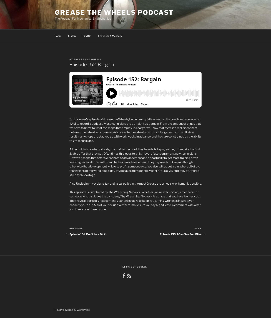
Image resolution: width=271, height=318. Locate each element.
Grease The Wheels (88, 59)
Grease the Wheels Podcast (114, 12)
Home (57, 35)
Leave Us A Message (110, 35)
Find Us (86, 35)
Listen (72, 35)
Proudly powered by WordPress (72, 309)
